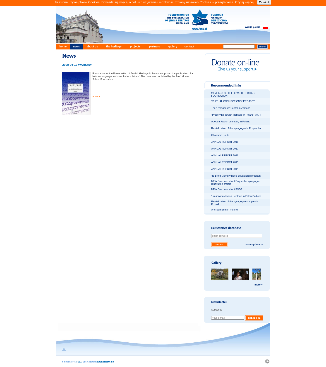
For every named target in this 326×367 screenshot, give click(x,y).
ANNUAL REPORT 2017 (224, 148)
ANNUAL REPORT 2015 (224, 162)
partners (154, 46)
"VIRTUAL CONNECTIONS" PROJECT (233, 101)
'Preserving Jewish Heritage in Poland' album (236, 196)
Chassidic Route (220, 135)
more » (258, 284)
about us (92, 46)
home (63, 46)
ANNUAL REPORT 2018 (224, 141)
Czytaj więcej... (245, 2)
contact (189, 46)
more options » (254, 244)
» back (96, 96)
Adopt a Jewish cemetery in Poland (230, 121)
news (76, 46)
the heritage (114, 46)
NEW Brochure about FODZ (226, 189)
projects (135, 46)
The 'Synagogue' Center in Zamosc (230, 108)
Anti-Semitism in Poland (224, 209)
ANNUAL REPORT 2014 (224, 169)
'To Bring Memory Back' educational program (236, 175)
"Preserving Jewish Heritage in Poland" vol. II (236, 114)
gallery (172, 46)
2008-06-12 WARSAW (77, 64)
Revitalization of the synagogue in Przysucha (236, 128)
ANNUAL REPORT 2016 (224, 155)
